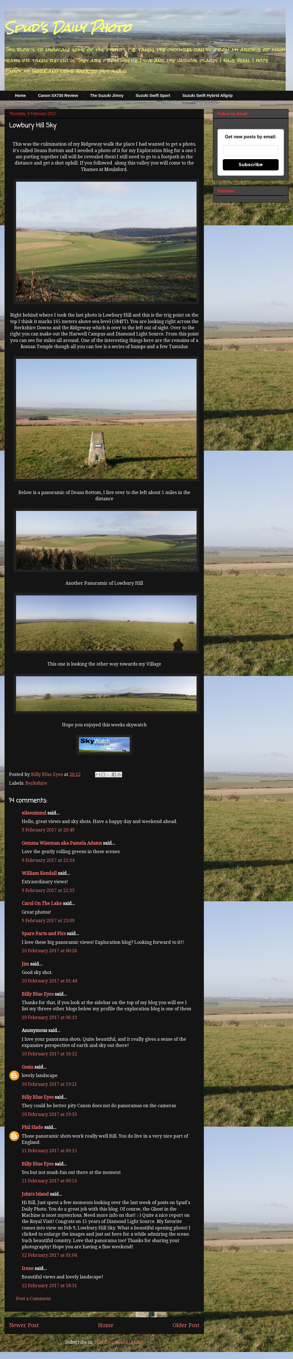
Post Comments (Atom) (118, 1342)
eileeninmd (34, 813)
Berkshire (36, 783)
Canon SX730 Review (58, 95)
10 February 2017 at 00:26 (49, 950)
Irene (28, 1268)
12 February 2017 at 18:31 (49, 1285)
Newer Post (24, 1325)
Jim (25, 964)
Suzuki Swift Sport (153, 95)
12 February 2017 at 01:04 (49, 1255)
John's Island (35, 1194)
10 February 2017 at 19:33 (49, 1114)
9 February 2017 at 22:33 (48, 890)
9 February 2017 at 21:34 (48, 860)
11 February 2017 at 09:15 (49, 1150)
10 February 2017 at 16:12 (49, 1053)
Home (20, 95)
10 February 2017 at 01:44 (49, 981)
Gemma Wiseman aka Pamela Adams (62, 843)
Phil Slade (32, 1127)
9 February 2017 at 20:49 (48, 830)
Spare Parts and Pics (44, 933)
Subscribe (251, 164)
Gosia (27, 1067)
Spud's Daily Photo (68, 28)
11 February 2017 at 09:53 (49, 1181)
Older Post (186, 1325)
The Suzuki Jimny (107, 95)
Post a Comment (33, 1298)
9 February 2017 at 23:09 (48, 920)
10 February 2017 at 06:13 (49, 1017)
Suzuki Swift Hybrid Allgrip (207, 95)
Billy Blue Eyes (38, 994)
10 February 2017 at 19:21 (49, 1084)
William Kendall (39, 873)
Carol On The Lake (42, 903)
